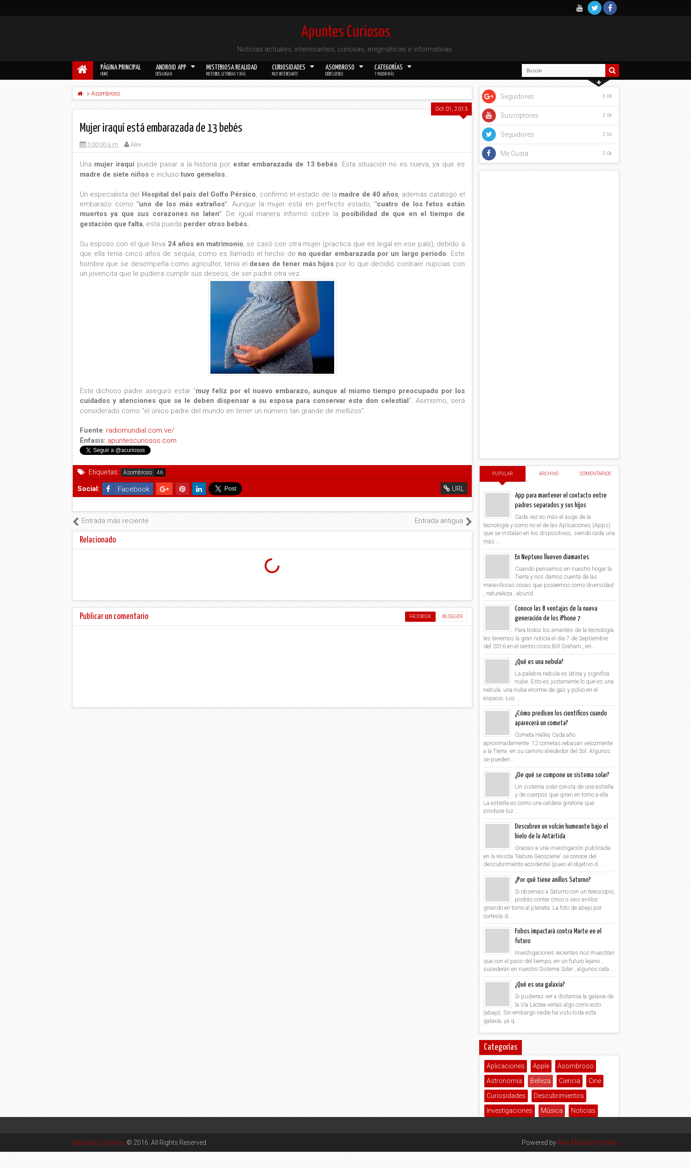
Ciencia (569, 1081)
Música (552, 1110)
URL (454, 489)
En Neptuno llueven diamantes (552, 557)
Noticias (583, 1110)
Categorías (388, 70)
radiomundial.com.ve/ (140, 430)
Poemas (499, 1125)
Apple (541, 1066)
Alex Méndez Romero (588, 740)
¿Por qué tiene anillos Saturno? (553, 879)
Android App (171, 70)
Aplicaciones (506, 1066)
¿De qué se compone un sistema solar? (562, 775)
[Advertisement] (549, 314)
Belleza (540, 1081)
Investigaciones (510, 1110)
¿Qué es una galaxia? (540, 984)
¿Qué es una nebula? (539, 661)
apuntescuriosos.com (142, 440)
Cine (595, 1081)
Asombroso (340, 70)
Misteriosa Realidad (231, 70)
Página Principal (121, 70)
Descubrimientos (559, 1095)
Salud (528, 1125)
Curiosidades (288, 70)
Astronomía (504, 1081)
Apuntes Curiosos (345, 32)
